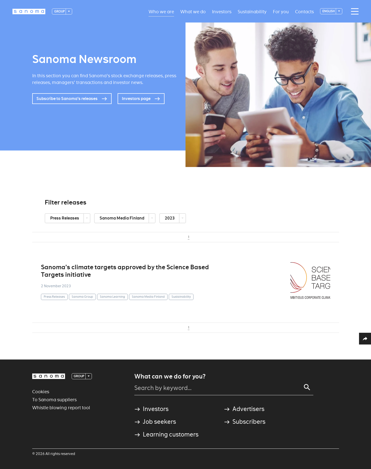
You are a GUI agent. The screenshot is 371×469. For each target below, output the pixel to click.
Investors (221, 11)
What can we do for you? (169, 376)
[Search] (307, 387)
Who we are (161, 11)
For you (281, 11)
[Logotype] (28, 11)
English (328, 11)
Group (59, 11)
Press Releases (65, 218)
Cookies (40, 391)
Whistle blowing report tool (61, 407)
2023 (170, 218)
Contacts (304, 11)
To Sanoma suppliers (54, 399)
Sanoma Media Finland (122, 218)
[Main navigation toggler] (354, 11)
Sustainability (252, 11)
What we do (193, 11)
